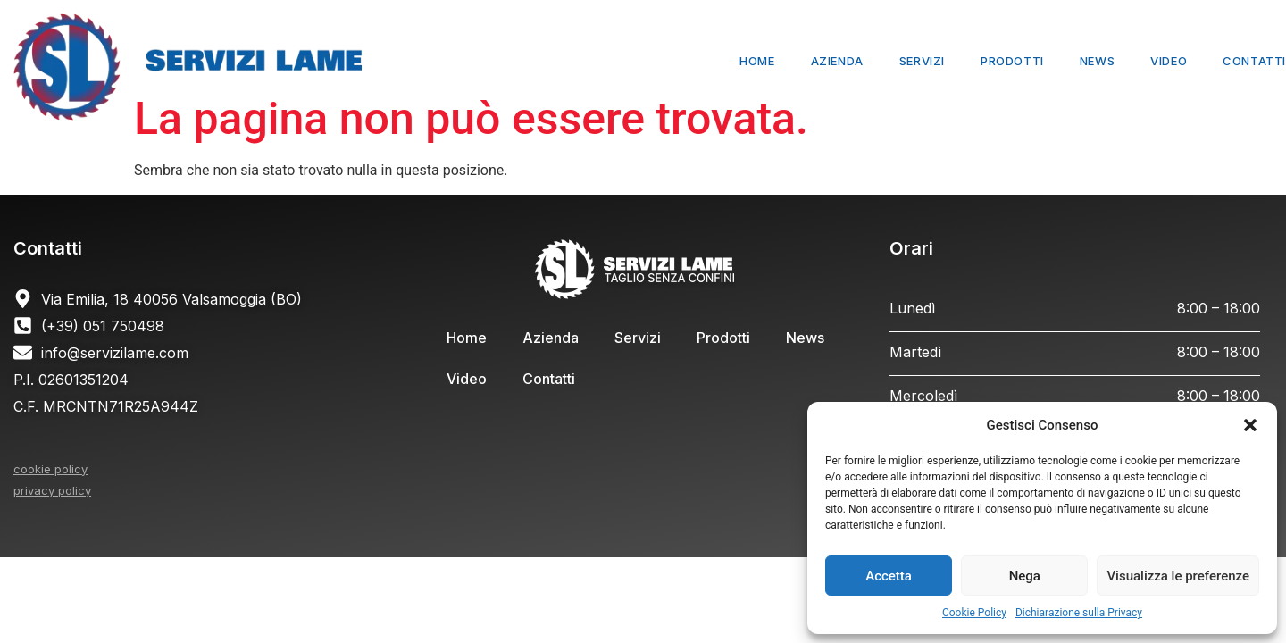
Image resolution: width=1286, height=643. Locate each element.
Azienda (837, 61)
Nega (1024, 576)
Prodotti (1012, 61)
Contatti (1254, 61)
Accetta (888, 576)
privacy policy (52, 490)
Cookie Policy (974, 612)
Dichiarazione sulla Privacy (1078, 612)
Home (756, 61)
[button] (1250, 425)
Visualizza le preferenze (1177, 576)
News (1097, 61)
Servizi (922, 61)
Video (1168, 61)
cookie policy (50, 469)
